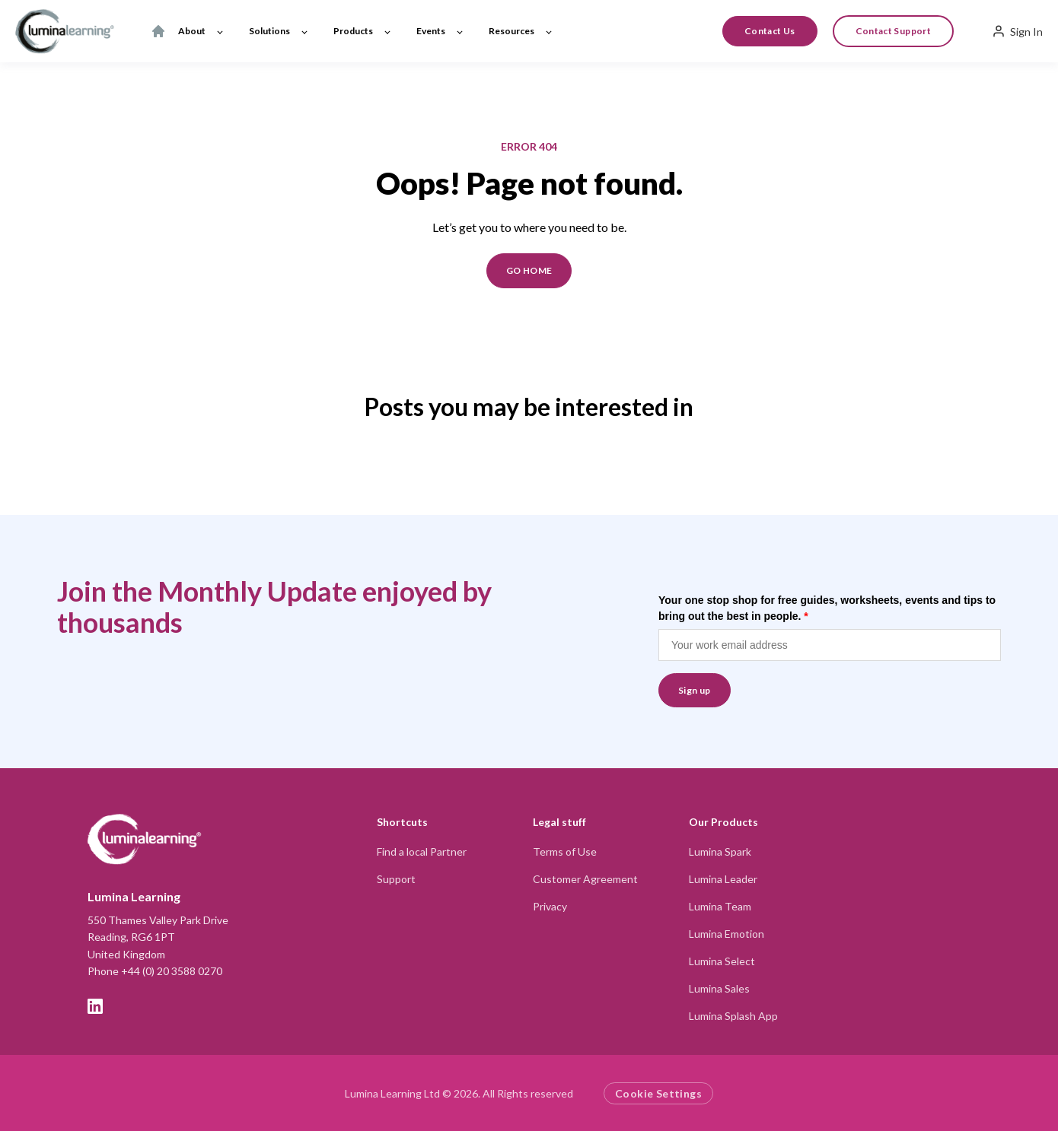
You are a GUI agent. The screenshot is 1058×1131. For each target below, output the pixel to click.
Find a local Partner (422, 851)
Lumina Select (722, 961)
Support (396, 878)
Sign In (1017, 31)
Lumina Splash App (733, 1015)
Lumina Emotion (726, 933)
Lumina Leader (723, 878)
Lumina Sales (719, 988)
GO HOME (529, 270)
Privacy (550, 906)
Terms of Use (565, 851)
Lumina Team (720, 906)
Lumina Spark (720, 851)
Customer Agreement (585, 878)
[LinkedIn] (95, 1006)
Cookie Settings (658, 1093)
